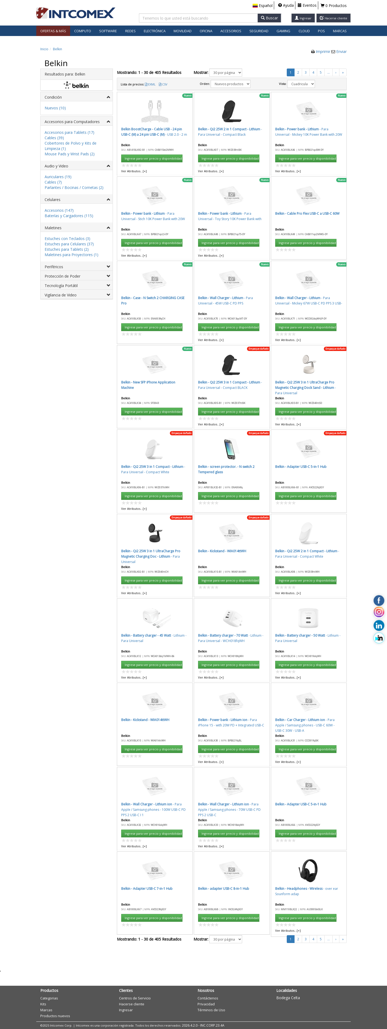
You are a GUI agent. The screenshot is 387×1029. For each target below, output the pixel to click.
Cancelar (250, 329)
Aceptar (225, 329)
